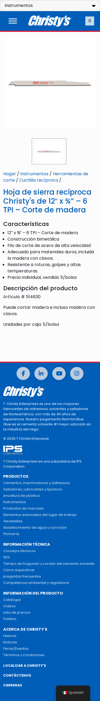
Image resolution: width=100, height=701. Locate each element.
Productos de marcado (23, 508)
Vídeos (9, 606)
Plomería (11, 534)
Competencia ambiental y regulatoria (36, 582)
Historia (9, 636)
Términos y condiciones (24, 655)
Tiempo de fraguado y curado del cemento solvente (49, 563)
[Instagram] (76, 373)
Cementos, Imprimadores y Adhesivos (36, 483)
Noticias (10, 642)
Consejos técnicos (19, 551)
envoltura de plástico (21, 495)
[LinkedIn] (41, 373)
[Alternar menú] (13, 20)
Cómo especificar (19, 570)
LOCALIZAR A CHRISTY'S (24, 665)
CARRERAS (12, 685)
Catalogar (12, 599)
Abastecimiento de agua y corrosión (35, 527)
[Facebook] (23, 373)
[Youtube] (59, 373)
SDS (6, 557)
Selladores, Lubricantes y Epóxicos (32, 489)
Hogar (9, 174)
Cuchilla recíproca (38, 180)
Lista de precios (16, 612)
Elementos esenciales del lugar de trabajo (40, 514)
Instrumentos (34, 174)
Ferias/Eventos (16, 648)
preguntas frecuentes (22, 576)
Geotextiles (13, 521)
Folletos (10, 619)
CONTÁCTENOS (17, 675)
